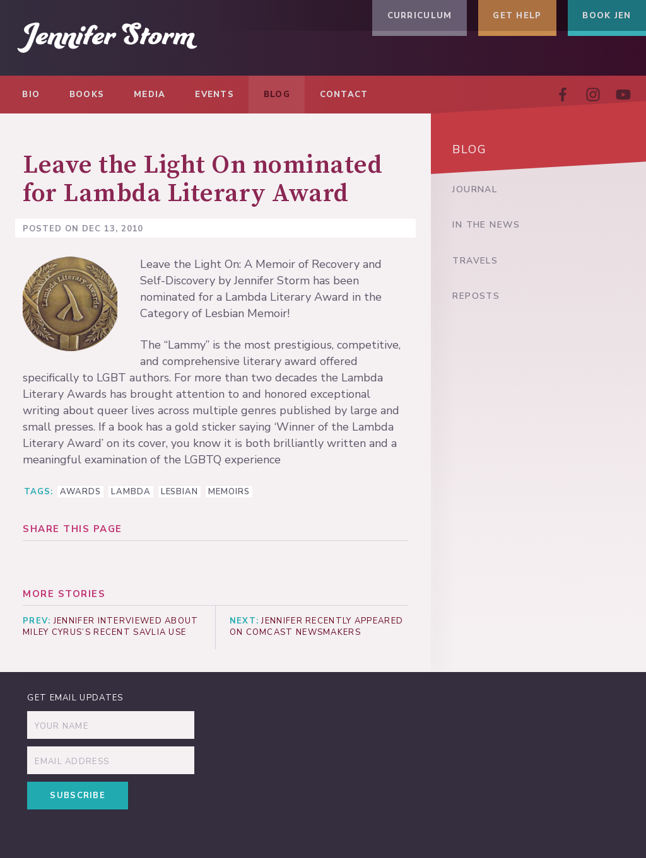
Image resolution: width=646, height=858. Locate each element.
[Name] (111, 728)
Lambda (131, 491)
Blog (471, 151)
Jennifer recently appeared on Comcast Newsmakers (318, 628)
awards (80, 491)
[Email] (111, 763)
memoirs (229, 491)
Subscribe (81, 798)
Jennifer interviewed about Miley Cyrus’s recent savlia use (111, 628)
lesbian (180, 491)
